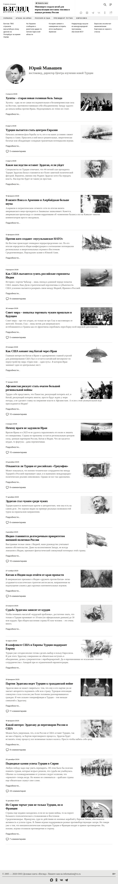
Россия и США (42, 18)
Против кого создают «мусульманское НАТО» (34, 238)
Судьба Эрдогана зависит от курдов (28, 609)
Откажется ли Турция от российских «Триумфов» (37, 466)
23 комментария (18, 791)
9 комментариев (18, 298)
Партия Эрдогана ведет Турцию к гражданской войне (39, 683)
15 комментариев (18, 452)
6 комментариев (18, 522)
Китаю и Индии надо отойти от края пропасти (35, 574)
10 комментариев (18, 414)
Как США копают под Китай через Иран (31, 351)
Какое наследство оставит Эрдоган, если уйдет (35, 165)
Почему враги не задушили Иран (26, 428)
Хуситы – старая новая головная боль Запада (34, 98)
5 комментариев (18, 151)
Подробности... (13, 114)
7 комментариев (18, 839)
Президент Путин (63, 18)
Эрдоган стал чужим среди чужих (27, 501)
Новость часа (42, 3)
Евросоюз (81, 18)
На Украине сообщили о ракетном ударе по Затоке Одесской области (34, 29)
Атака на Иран (24, 18)
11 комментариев (18, 711)
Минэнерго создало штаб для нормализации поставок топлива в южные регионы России (52, 10)
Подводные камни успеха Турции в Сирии (32, 763)
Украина (7, 18)
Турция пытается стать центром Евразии (32, 130)
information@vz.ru (72, 874)
